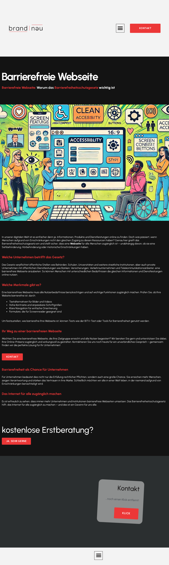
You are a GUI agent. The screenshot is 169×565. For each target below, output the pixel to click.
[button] (120, 28)
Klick (126, 510)
